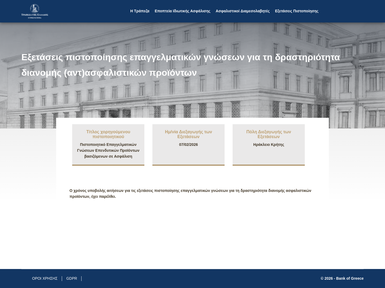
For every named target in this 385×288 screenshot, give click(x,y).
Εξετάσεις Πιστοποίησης (296, 11)
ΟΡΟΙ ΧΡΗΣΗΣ (44, 278)
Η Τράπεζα (139, 11)
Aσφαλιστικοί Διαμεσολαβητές (243, 11)
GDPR (71, 278)
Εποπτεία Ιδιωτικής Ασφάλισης (182, 11)
